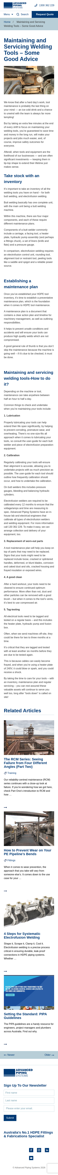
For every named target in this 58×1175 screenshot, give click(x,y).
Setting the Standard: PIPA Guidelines (25, 1016)
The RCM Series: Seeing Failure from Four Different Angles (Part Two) (25, 763)
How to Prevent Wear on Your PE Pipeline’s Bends (27, 852)
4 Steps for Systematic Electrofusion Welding (22, 935)
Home (7, 22)
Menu (7, 14)
